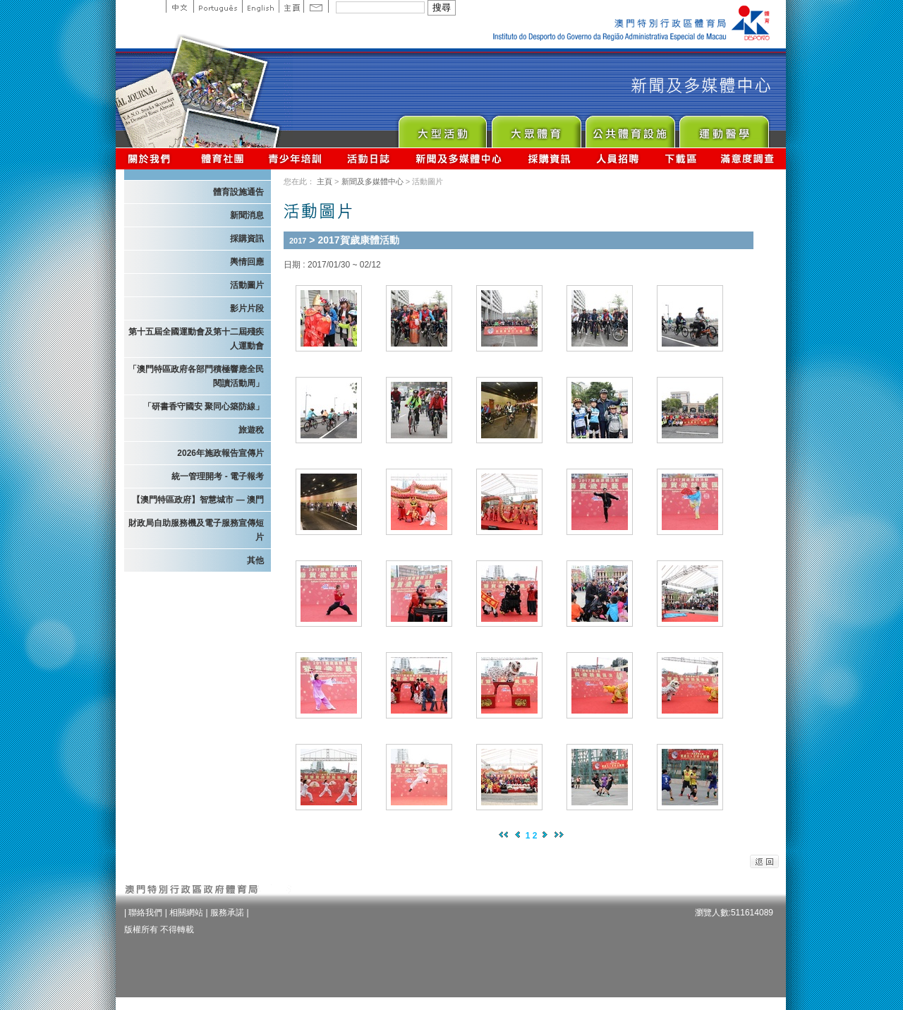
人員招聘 (617, 158)
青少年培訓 (295, 158)
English (260, 6)
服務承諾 (227, 913)
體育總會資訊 (222, 158)
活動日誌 (369, 158)
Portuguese (217, 6)
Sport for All (536, 128)
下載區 (680, 158)
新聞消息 (247, 215)
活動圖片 (247, 285)
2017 (297, 240)
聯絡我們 (145, 913)
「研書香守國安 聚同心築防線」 (203, 406)
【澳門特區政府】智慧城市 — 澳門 (198, 500)
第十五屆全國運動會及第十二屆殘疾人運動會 (196, 339)
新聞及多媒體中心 (459, 158)
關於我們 (152, 158)
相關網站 (186, 913)
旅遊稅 (251, 430)
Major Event (442, 128)
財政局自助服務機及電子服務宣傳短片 (196, 530)
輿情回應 (247, 262)
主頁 (291, 6)
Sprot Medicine (723, 128)
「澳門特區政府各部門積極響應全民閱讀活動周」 (196, 376)
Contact (316, 6)
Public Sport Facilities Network (630, 128)
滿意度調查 (748, 158)
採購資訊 (549, 158)
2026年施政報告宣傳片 (220, 453)
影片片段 (247, 308)
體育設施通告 (238, 192)
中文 (179, 6)
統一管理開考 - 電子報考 (217, 476)
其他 (255, 560)
